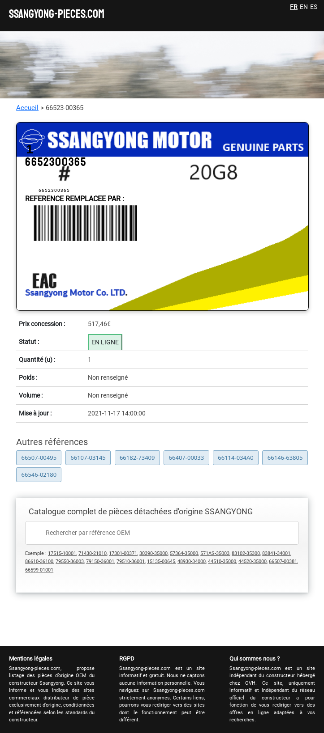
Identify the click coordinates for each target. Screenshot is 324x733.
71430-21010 (92, 553)
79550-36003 (70, 561)
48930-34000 (191, 561)
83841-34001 (276, 553)
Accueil (27, 108)
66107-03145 (88, 457)
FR (294, 6)
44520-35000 (252, 561)
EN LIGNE (105, 342)
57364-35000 (184, 553)
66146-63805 (285, 457)
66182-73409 (137, 457)
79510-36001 (131, 561)
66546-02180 (39, 474)
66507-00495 (39, 457)
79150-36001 (100, 561)
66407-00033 (186, 457)
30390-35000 (153, 553)
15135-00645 (161, 561)
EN (304, 6)
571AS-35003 (214, 553)
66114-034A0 (235, 457)
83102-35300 (246, 553)
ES (313, 6)
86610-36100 (39, 561)
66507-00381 (283, 561)
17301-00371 (123, 553)
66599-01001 (39, 570)
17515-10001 (62, 553)
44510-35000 (222, 561)
